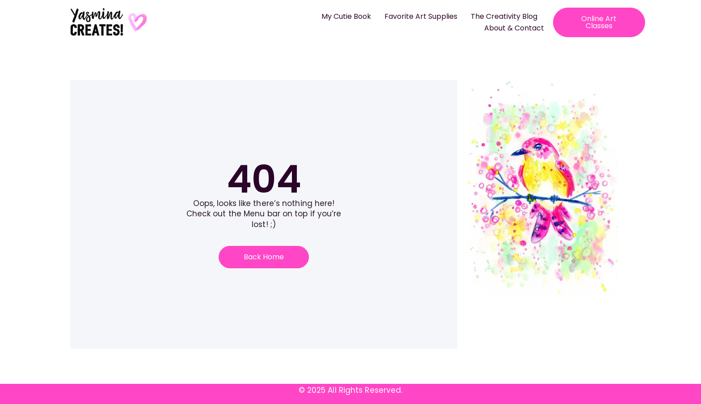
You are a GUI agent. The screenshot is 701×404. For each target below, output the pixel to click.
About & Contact (514, 28)
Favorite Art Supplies (420, 16)
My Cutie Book (346, 16)
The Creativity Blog (504, 16)
